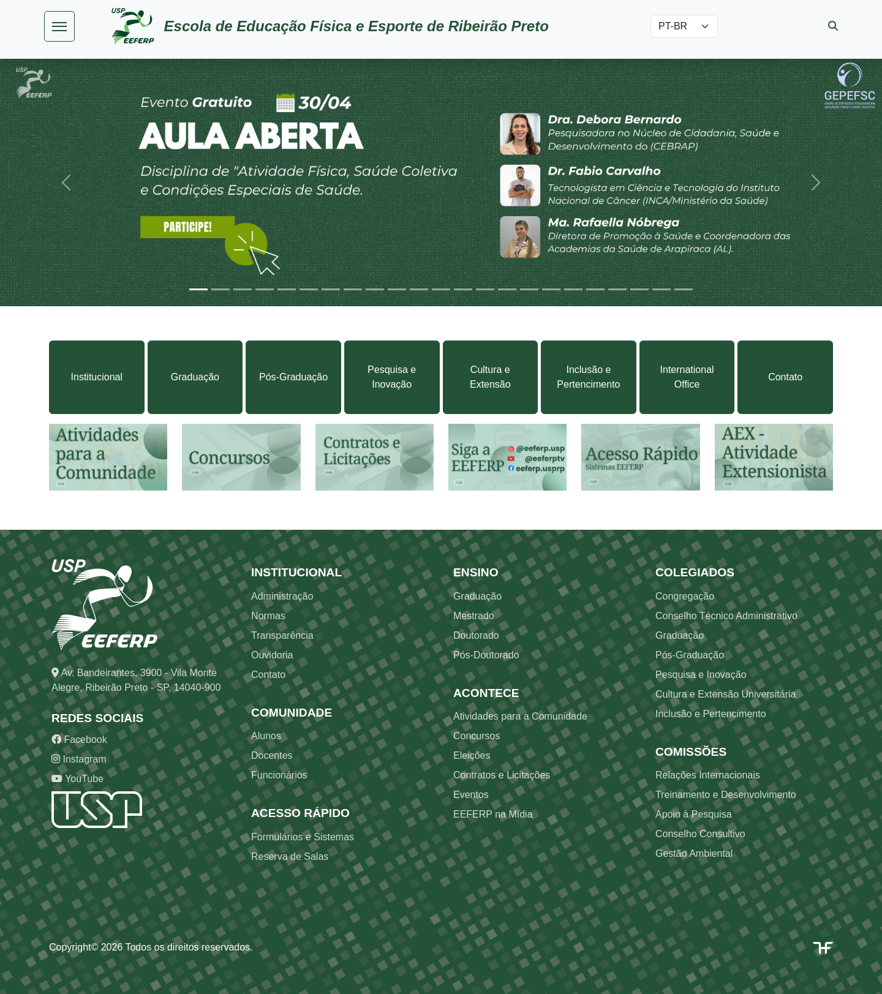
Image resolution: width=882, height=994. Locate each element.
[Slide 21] (639, 289)
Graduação (195, 377)
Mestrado (473, 616)
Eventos (471, 794)
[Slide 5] (286, 289)
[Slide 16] (529, 289)
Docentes (272, 755)
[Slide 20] (617, 289)
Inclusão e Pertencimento (588, 377)
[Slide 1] (198, 289)
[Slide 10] (397, 289)
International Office (687, 377)
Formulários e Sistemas (302, 837)
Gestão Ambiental (694, 853)
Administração (282, 596)
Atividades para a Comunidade (520, 716)
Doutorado (476, 635)
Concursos (476, 736)
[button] (66, 182)
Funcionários (279, 775)
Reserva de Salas (289, 856)
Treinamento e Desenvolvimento (725, 794)
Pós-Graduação (293, 377)
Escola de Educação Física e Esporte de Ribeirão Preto (356, 26)
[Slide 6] (309, 289)
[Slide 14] (485, 289)
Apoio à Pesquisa (693, 814)
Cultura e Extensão (490, 377)
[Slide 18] (573, 289)
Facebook (79, 739)
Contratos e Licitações (501, 775)
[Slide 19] (595, 289)
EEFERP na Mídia (493, 814)
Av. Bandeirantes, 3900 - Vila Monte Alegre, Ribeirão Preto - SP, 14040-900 (136, 680)
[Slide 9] (375, 289)
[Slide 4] (264, 289)
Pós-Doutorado (486, 655)
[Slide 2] (220, 289)
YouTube (77, 779)
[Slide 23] (683, 289)
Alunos (266, 736)
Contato (785, 377)
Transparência (282, 635)
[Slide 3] (242, 289)
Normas (268, 616)
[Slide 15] (507, 289)
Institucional (97, 377)
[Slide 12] (441, 289)
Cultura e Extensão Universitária (725, 694)
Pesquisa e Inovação (392, 377)
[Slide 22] (661, 289)
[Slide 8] (353, 289)
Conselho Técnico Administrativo (726, 616)
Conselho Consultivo (700, 834)
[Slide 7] (331, 289)
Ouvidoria (272, 655)
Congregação (684, 596)
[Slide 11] (419, 289)
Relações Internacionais (707, 775)
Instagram (79, 759)
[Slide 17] (551, 289)
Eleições (471, 755)
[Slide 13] (463, 289)
